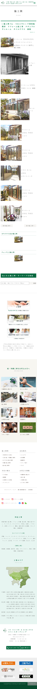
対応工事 (22, 477)
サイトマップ (7, 489)
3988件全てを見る (7, 455)
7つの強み (5, 474)
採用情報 (30, 489)
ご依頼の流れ (23, 480)
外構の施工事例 (7, 463)
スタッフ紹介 (23, 463)
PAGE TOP (32, 683)
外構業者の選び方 (25, 474)
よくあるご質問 (24, 482)
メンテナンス (6, 482)
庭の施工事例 (6, 465)
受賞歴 (4, 477)
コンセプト (23, 455)
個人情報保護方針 (22, 489)
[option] (18, 242)
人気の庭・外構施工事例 (9, 457)
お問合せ (26, 648)
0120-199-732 (14, 648)
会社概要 (22, 457)
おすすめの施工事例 (8, 460)
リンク (14, 489)
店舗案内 (22, 460)
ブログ (22, 465)
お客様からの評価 (7, 480)
